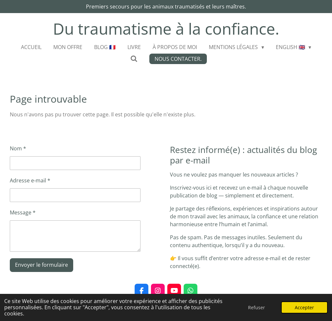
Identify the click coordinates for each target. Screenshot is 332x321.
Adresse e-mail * (30, 180)
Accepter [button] (304, 307)
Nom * (18, 148)
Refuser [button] (256, 307)
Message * (23, 212)
